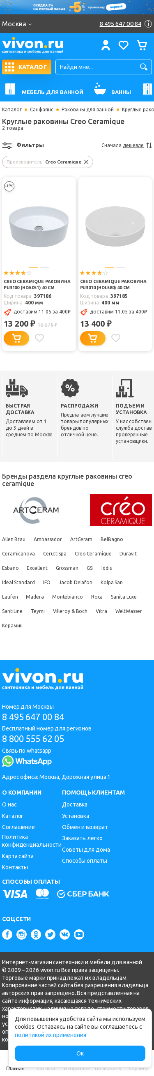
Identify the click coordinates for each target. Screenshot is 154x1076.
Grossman (67, 568)
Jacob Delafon (75, 582)
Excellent (37, 568)
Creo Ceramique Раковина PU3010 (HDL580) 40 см (113, 284)
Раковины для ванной (88, 109)
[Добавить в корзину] (16, 338)
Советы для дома (86, 849)
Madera (35, 596)
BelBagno (112, 539)
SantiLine (12, 611)
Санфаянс (41, 109)
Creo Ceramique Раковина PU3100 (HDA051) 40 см (37, 284)
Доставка (74, 804)
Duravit (128, 553)
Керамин (12, 625)
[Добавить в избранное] (39, 338)
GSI (90, 568)
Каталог (12, 109)
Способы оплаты (84, 860)
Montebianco (67, 596)
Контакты (15, 867)
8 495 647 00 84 (33, 717)
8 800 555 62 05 (33, 738)
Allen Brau (13, 539)
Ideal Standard (18, 582)
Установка (75, 816)
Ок (80, 1053)
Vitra (101, 611)
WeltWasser (128, 611)
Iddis (106, 568)
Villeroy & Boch (70, 611)
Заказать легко (82, 838)
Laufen (10, 596)
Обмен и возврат (85, 827)
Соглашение (18, 827)
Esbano (10, 568)
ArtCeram (81, 539)
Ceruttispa (55, 553)
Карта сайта (18, 856)
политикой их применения (50, 1035)
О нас (9, 804)
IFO (47, 582)
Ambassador (48, 539)
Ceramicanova (18, 553)
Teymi (38, 611)
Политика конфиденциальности (32, 841)
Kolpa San (112, 582)
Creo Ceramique (93, 553)
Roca (97, 596)
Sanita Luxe (124, 596)
